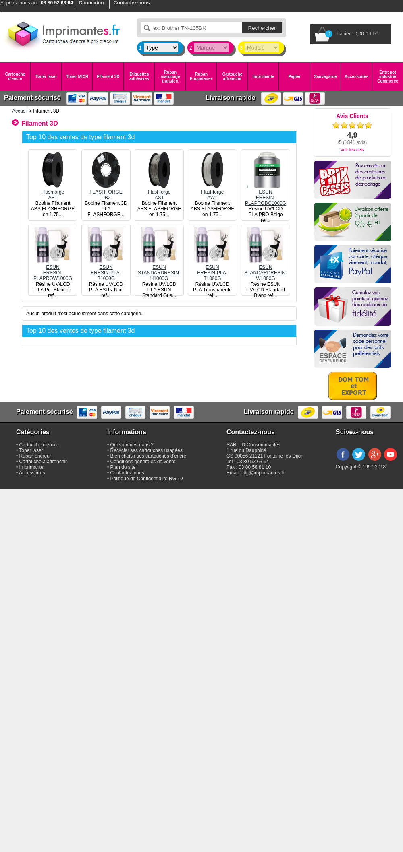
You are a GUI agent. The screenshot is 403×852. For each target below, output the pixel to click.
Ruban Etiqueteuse (201, 76)
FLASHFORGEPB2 (106, 192)
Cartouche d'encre (15, 76)
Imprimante (263, 76)
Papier (294, 76)
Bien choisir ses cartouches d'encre (148, 456)
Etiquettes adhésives (139, 76)
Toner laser (46, 76)
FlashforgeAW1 (212, 192)
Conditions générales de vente (143, 461)
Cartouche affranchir (232, 76)
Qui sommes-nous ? (132, 445)
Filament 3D (108, 76)
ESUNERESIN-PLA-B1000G (106, 270)
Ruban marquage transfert (170, 76)
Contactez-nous (127, 473)
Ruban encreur (35, 456)
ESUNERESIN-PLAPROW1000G (52, 270)
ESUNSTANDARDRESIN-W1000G (265, 270)
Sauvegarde (325, 76)
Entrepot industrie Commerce (387, 76)
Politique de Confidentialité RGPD (146, 478)
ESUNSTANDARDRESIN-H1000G (159, 270)
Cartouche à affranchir (43, 461)
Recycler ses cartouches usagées (146, 450)
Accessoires (356, 76)
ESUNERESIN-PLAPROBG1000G (265, 195)
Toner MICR (77, 76)
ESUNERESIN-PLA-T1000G (212, 270)
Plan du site (123, 467)
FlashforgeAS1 (159, 192)
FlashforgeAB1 (53, 192)
